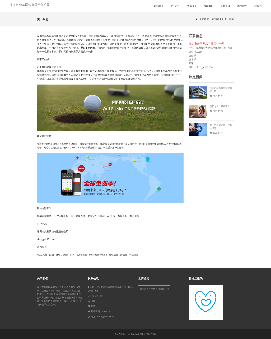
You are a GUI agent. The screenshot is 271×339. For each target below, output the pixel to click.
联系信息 (93, 278)
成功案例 (208, 6)
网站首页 (159, 6)
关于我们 (175, 6)
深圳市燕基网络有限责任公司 (30, 5)
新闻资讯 (225, 6)
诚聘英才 (242, 6)
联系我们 (258, 6)
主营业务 (192, 6)
